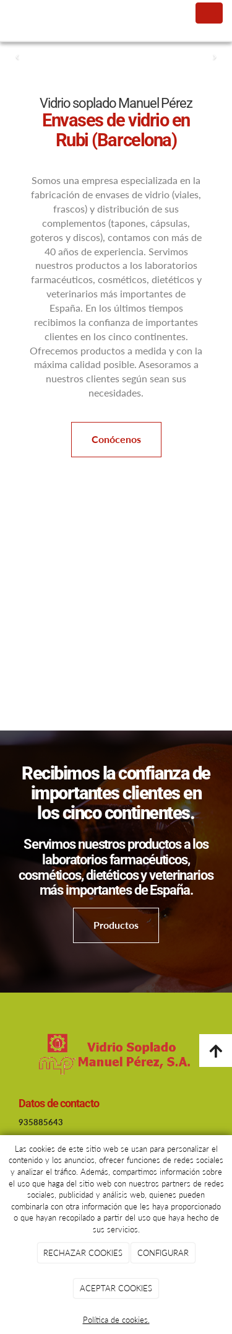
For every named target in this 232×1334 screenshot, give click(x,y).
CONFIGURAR (163, 1253)
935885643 (41, 1122)
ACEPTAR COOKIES (116, 1288)
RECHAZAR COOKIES (82, 1253)
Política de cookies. (116, 1320)
